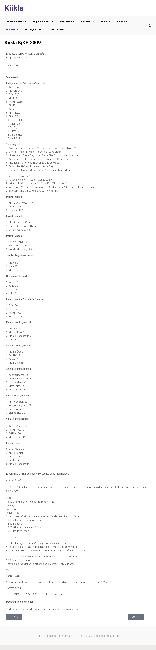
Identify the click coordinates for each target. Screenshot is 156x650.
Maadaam (86, 21)
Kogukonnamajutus (43, 21)
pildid (21, 65)
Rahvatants (123, 21)
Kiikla (14, 8)
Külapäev (10, 29)
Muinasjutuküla (33, 29)
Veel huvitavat (57, 29)
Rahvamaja (66, 21)
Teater (104, 21)
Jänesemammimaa (16, 21)
